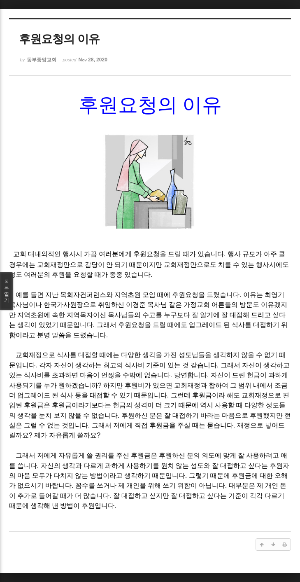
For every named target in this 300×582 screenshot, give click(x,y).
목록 (6, 291)
